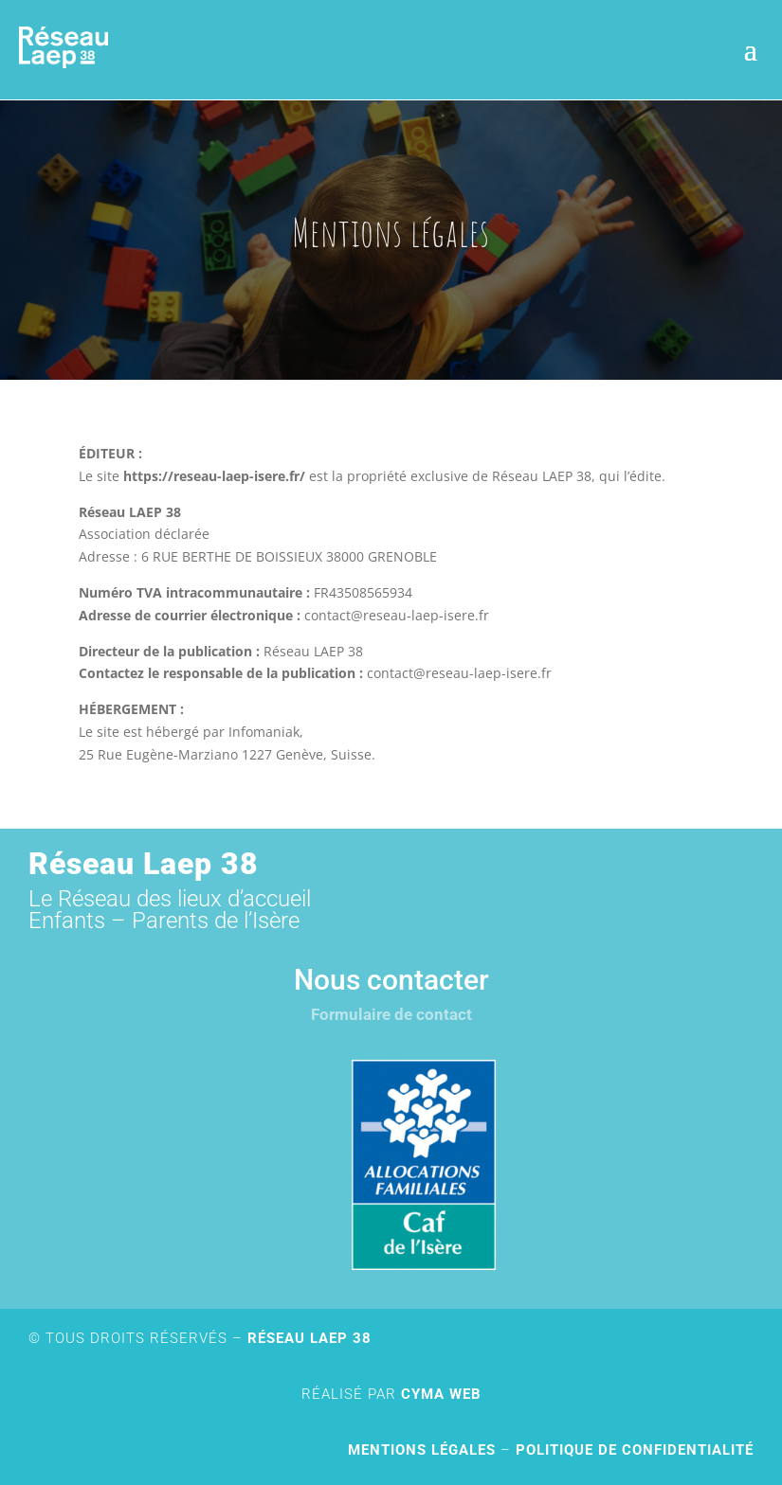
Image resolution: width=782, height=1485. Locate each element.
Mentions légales (422, 1449)
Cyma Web (441, 1394)
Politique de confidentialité (635, 1449)
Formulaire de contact (391, 1014)
